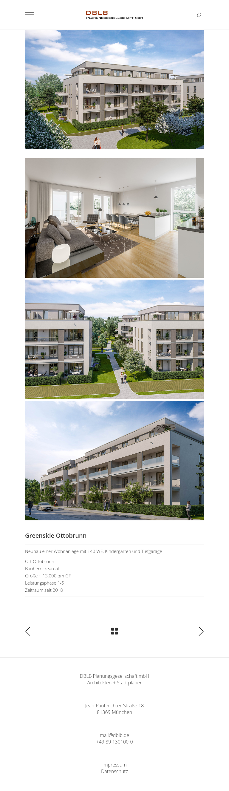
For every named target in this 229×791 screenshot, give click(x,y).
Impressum (114, 764)
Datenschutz (114, 771)
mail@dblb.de (114, 735)
